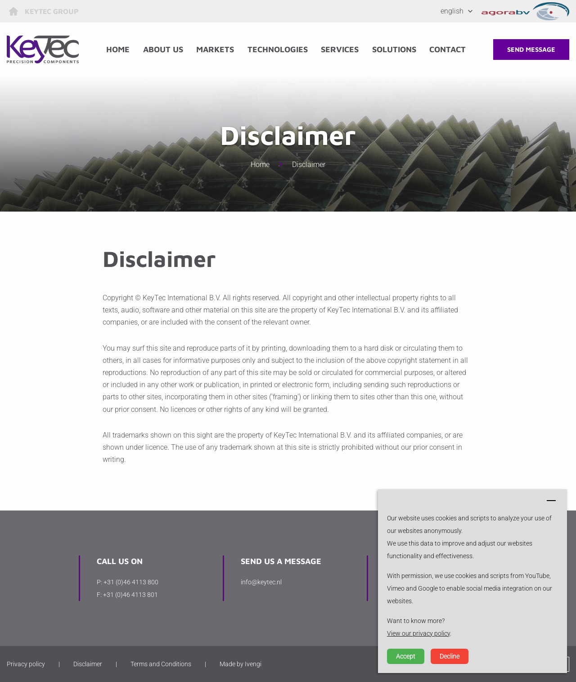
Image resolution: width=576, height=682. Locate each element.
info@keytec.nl (261, 582)
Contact (447, 49)
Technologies (278, 49)
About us (163, 49)
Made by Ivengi (240, 664)
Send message (531, 49)
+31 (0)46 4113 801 (130, 594)
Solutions (394, 49)
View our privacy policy (418, 633)
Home (118, 49)
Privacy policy (26, 664)
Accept (405, 656)
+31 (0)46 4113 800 (131, 582)
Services (340, 49)
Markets (215, 49)
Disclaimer (308, 164)
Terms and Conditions (160, 664)
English (452, 11)
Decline (449, 656)
